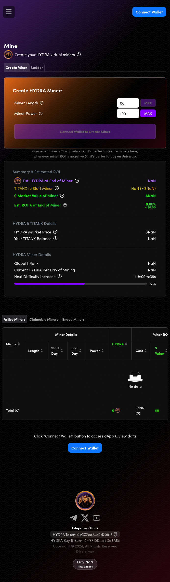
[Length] (35, 350)
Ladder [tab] (37, 67)
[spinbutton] (128, 103)
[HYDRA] (120, 343)
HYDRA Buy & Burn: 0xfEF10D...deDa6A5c (85, 540)
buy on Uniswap (123, 156)
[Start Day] (57, 350)
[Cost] (141, 350)
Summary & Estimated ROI (36, 171)
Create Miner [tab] (16, 67)
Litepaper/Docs (85, 527)
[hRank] (13, 343)
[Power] (97, 350)
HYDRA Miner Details (32, 254)
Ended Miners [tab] (73, 319)
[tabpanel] (85, 112)
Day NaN (85, 562)
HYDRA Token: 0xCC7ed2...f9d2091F (82, 534)
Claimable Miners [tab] (43, 319)
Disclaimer (85, 551)
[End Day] (76, 350)
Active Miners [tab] (15, 319)
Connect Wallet (149, 11)
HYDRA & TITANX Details (34, 223)
